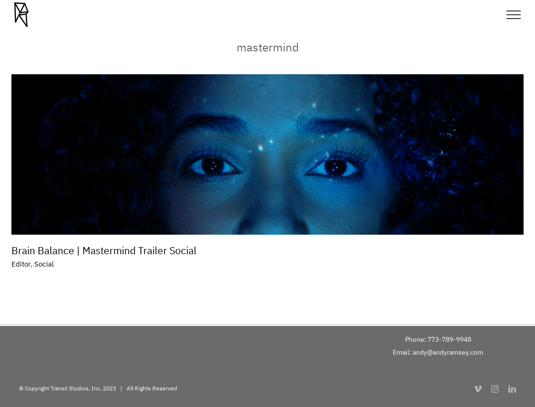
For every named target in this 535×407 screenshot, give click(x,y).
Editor (20, 263)
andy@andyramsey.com (448, 352)
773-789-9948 (449, 339)
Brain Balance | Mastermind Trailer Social (104, 250)
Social (44, 263)
